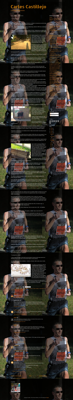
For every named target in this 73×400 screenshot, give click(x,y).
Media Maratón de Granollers (54, 68)
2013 (52, 132)
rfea (18, 289)
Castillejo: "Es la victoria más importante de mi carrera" (54, 60)
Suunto (50, 21)
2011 (52, 149)
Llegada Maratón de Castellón (54, 77)
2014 (52, 131)
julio (51, 144)
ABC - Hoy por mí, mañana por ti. (55, 88)
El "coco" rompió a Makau (53, 46)
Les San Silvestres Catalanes (54, 71)
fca (44, 288)
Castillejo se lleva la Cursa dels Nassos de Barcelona (54, 73)
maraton (12, 289)
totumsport (21, 289)
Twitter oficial (51, 27)
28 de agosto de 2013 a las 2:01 (19, 357)
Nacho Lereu (16, 310)
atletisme (27, 288)
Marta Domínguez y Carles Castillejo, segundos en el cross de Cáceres (55, 43)
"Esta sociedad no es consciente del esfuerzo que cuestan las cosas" (55, 36)
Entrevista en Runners (53, 93)
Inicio (30, 376)
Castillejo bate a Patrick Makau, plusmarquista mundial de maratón (55, 55)
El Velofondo (16, 345)
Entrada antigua (43, 376)
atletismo (31, 288)
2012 (52, 147)
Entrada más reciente (16, 376)
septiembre (52, 140)
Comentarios (53, 115)
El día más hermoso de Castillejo (55, 92)
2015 (52, 129)
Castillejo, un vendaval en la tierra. (55, 40)
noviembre (52, 136)
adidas (21, 288)
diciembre (52, 134)
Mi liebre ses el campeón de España (55, 41)
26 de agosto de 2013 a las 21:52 (19, 314)
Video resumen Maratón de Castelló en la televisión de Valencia (55, 85)
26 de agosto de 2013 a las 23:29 (19, 332)
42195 (18, 288)
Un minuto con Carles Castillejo (54, 63)
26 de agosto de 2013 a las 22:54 (19, 321)
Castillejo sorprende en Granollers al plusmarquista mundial (55, 58)
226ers (16, 288)
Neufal (15, 354)
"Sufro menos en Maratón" (54, 81)
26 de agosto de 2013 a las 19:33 (19, 306)
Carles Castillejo (28, 6)
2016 (52, 128)
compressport (41, 288)
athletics (24, 288)
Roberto (15, 325)
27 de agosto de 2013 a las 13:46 (19, 350)
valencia (25, 289)
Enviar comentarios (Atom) (20, 378)
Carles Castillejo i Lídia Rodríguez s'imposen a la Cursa (55, 75)
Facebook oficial (52, 29)
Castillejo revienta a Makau (54, 61)
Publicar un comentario (17, 371)
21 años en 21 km (52, 53)
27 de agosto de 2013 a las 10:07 (19, 342)
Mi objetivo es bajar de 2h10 (54, 64)
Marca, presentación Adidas (54, 87)
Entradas (52, 113)
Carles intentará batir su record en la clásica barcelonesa (55, 79)
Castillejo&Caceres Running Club (55, 30)
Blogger (47, 397)
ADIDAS (50, 17)
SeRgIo (15, 317)
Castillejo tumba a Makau (53, 49)
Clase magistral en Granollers (54, 67)
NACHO (15, 360)
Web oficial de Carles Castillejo (54, 26)
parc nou (15, 289)
